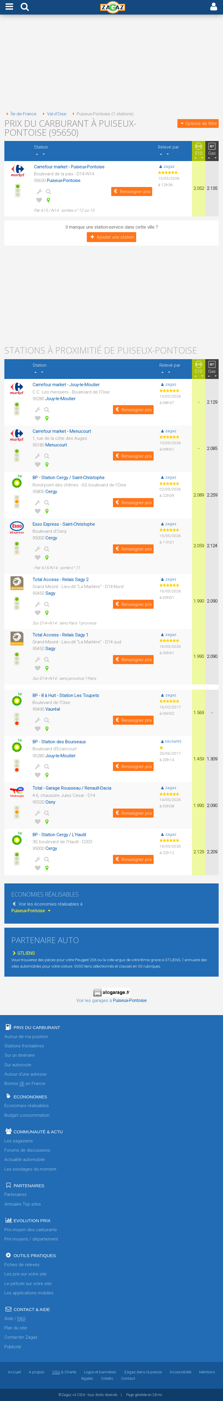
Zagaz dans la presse (143, 1372)
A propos (36, 1372)
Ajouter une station (111, 237)
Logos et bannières (100, 1372)
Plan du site (15, 1328)
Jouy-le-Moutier (60, 398)
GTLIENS (23, 953)
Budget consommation (26, 1115)
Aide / (15, 1318)
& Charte (64, 1372)
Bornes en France (24, 1083)
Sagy (50, 593)
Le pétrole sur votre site (28, 1283)
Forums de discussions (27, 1150)
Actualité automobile (24, 1159)
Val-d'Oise (53, 114)
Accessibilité (180, 1372)
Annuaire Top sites (22, 1204)
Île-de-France (20, 114)
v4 (74, 1395)
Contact (128, 1378)
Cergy (51, 491)
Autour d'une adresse (25, 1074)
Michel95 (170, 741)
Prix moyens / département (31, 1239)
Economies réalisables (26, 1105)
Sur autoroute (17, 1064)
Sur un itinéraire (19, 1055)
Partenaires (15, 1194)
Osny (50, 802)
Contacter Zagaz (20, 1337)
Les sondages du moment (30, 1169)
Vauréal (52, 709)
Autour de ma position (26, 1036)
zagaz (166, 166)
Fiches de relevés (21, 1264)
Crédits (107, 1378)
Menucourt (56, 445)
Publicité (12, 1346)
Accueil (14, 1372)
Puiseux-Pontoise (63, 180)
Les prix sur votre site (25, 1274)
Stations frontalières (24, 1046)
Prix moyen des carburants (30, 1229)
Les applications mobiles (28, 1293)
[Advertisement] (111, 63)
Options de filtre (198, 123)
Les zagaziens (18, 1141)
